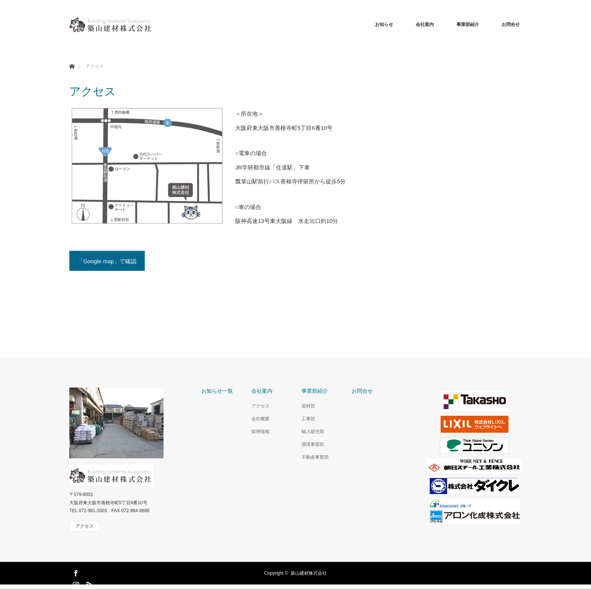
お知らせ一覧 (217, 391)
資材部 (308, 406)
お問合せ (511, 24)
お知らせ (384, 24)
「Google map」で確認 (107, 261)
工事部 (308, 418)
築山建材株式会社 (309, 573)
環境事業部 (313, 444)
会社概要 (260, 418)
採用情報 (260, 431)
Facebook (75, 572)
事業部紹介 (467, 24)
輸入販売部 (313, 431)
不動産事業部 (315, 457)
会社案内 (425, 24)
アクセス (260, 406)
